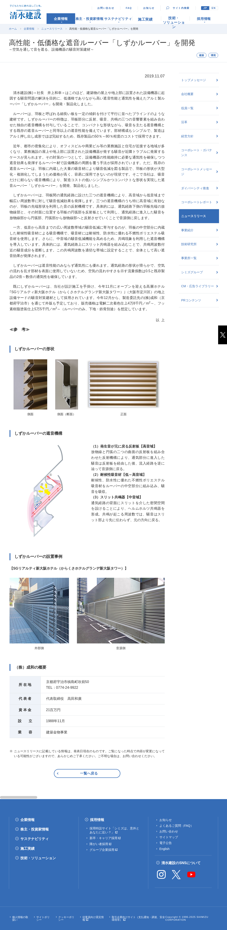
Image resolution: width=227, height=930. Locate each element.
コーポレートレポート (196, 202)
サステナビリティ (34, 839)
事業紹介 (187, 230)
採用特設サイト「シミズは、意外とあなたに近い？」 (114, 830)
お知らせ (149, 8)
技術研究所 (189, 244)
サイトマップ (168, 837)
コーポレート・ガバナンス (196, 152)
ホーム (13, 28)
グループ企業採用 (102, 850)
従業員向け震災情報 (93, 918)
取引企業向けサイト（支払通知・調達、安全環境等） (138, 918)
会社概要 (187, 94)
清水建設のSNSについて (181, 863)
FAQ (129, 8)
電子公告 (165, 843)
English (164, 849)
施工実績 (27, 848)
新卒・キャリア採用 (103, 838)
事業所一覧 (189, 258)
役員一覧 (187, 108)
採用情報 (97, 820)
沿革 (184, 122)
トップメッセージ (193, 80)
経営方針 (187, 136)
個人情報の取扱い (20, 918)
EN (213, 8)
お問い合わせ (105, 8)
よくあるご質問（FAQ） (176, 825)
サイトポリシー (43, 918)
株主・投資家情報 (34, 829)
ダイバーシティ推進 (195, 188)
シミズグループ (192, 272)
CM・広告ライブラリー (197, 286)
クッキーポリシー (66, 918)
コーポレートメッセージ (196, 171)
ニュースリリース (52, 28)
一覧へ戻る (89, 773)
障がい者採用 (99, 844)
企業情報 (29, 28)
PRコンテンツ (191, 300)
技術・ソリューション (38, 858)
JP (205, 8)
